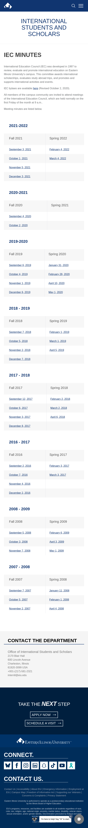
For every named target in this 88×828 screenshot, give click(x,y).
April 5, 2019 (57, 350)
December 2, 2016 (19, 492)
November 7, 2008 (19, 550)
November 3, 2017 (19, 417)
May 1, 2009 (57, 550)
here (35, 88)
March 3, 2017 (58, 474)
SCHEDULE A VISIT (44, 723)
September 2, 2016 (20, 465)
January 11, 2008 (59, 590)
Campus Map (18, 792)
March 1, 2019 (58, 341)
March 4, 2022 (58, 158)
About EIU (36, 789)
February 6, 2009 (59, 532)
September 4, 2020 (20, 216)
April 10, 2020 (57, 283)
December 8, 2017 (19, 426)
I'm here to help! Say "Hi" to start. (55, 819)
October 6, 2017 (18, 408)
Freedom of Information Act (40, 792)
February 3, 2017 (59, 465)
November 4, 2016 (19, 483)
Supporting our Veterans (68, 792)
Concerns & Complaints (34, 795)
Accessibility (23, 789)
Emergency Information (55, 789)
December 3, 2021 (19, 176)
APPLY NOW (44, 715)
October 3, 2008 (18, 541)
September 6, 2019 (20, 265)
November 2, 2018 (19, 350)
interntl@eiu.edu (17, 675)
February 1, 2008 (59, 599)
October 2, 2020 (18, 225)
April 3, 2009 (57, 541)
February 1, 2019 (59, 332)
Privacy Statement (57, 795)
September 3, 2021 (20, 149)
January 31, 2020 (59, 265)
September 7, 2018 (20, 332)
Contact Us (9, 789)
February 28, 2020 (59, 274)
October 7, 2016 (18, 474)
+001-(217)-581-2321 (20, 671)
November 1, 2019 (19, 283)
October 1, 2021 (18, 158)
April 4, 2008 (56, 608)
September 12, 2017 (21, 399)
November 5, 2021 (19, 167)
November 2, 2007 (19, 608)
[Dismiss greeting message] (71, 816)
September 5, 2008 (20, 532)
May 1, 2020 (56, 292)
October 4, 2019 (18, 274)
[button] (79, 819)
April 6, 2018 (57, 417)
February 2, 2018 (60, 399)
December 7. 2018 (19, 359)
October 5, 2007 (18, 599)
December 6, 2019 (19, 292)
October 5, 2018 (18, 341)
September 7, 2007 (20, 590)
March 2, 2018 (58, 408)
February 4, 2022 (59, 149)
